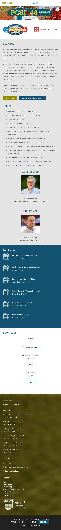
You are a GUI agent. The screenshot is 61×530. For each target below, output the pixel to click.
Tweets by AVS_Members (11, 404)
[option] (15, 30)
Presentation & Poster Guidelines (16, 467)
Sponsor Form (10, 463)
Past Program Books (12, 471)
